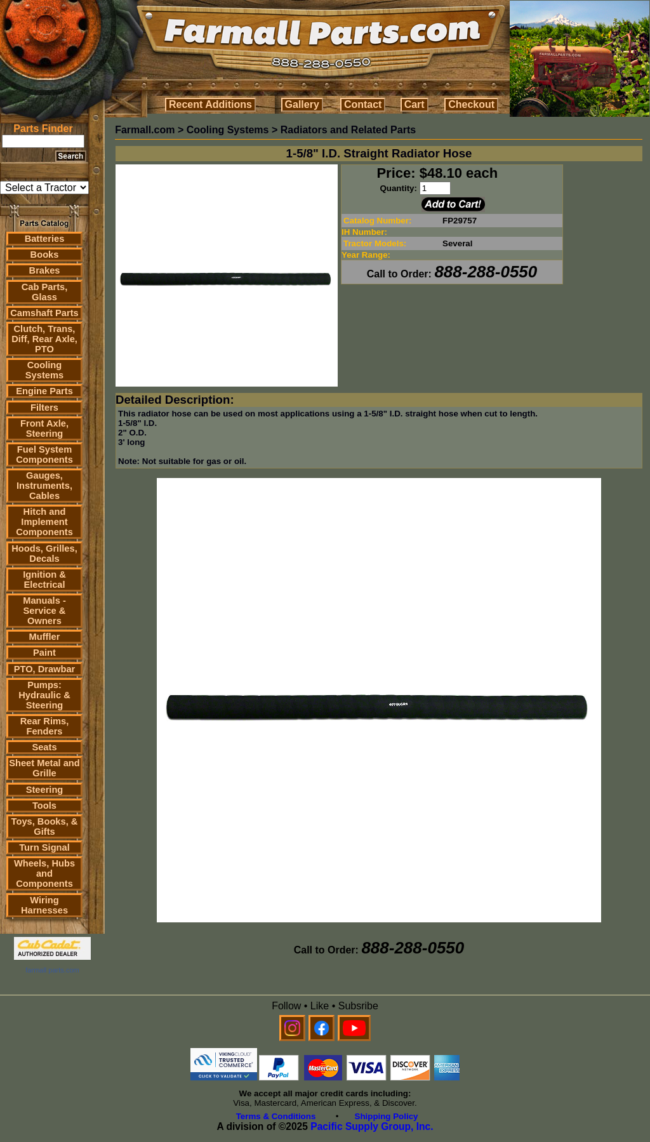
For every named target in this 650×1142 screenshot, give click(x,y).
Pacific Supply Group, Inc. (371, 1126)
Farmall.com (145, 129)
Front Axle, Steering (44, 428)
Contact (363, 104)
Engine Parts (44, 391)
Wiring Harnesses (44, 905)
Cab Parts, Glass (45, 292)
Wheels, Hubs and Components (44, 873)
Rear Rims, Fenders (44, 726)
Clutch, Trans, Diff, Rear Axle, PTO (44, 339)
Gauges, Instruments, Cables (44, 485)
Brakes (44, 270)
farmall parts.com (52, 970)
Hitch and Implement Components (44, 522)
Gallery (302, 104)
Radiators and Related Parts (348, 129)
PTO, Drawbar (45, 669)
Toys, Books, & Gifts (44, 826)
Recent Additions (210, 104)
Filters (44, 407)
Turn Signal (44, 847)
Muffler (44, 637)
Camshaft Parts (44, 313)
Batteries (45, 239)
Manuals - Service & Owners (44, 610)
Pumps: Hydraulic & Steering (44, 695)
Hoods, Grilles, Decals (44, 553)
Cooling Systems (44, 370)
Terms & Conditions (276, 1116)
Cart (414, 104)
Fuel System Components (44, 454)
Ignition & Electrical (44, 579)
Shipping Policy (386, 1116)
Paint (44, 652)
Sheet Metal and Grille (44, 768)
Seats (44, 747)
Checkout (471, 104)
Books (44, 254)
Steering (44, 790)
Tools (44, 805)
